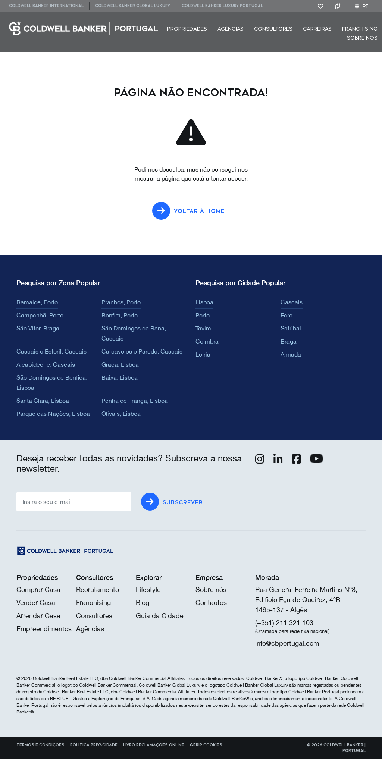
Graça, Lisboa (120, 364)
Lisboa (204, 302)
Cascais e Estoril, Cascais (51, 351)
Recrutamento (97, 589)
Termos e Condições (40, 745)
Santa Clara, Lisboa (42, 400)
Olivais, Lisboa (121, 413)
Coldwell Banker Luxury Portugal (222, 6)
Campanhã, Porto (39, 315)
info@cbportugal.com (287, 643)
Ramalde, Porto (37, 302)
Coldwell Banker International (46, 6)
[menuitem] (49, 6)
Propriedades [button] (187, 29)
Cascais (292, 302)
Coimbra (207, 341)
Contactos (211, 602)
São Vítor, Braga (37, 328)
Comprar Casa (38, 589)
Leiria (202, 354)
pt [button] (362, 6)
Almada (291, 354)
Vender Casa (35, 602)
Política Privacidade (94, 745)
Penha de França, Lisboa (134, 400)
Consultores (273, 29)
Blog (142, 602)
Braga (289, 341)
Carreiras (317, 29)
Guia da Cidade (160, 616)
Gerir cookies (206, 745)
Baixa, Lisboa (119, 377)
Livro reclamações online (153, 745)
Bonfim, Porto (119, 315)
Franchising (360, 29)
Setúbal (291, 328)
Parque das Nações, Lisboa (53, 413)
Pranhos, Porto (121, 302)
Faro (286, 315)
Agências (230, 29)
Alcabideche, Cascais (45, 364)
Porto (202, 315)
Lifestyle (148, 589)
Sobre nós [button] (362, 38)
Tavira (203, 328)
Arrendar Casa (38, 616)
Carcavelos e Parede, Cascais (141, 351)
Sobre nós (210, 589)
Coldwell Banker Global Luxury (132, 6)
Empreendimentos (44, 629)
